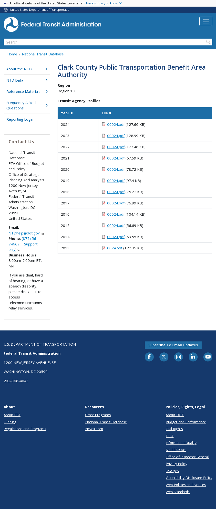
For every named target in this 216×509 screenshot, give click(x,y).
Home (12, 54)
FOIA (170, 436)
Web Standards (178, 491)
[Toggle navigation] (205, 21)
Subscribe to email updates (173, 344)
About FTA (12, 415)
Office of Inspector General (187, 457)
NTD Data (27, 80)
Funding (10, 422)
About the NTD (27, 68)
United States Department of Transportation (40, 10)
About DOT (175, 415)
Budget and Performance (186, 422)
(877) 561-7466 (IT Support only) (24, 244)
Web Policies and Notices (186, 484)
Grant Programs (98, 415)
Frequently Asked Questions (27, 105)
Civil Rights (174, 428)
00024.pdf (115, 124)
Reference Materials (27, 91)
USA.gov (172, 470)
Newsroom (94, 428)
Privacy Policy (176, 463)
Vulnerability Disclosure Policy (189, 477)
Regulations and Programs (25, 428)
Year (67, 112)
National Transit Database (43, 54)
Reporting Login (19, 119)
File (107, 112)
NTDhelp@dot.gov (26, 233)
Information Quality (181, 442)
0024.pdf (114, 247)
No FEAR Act (176, 449)
